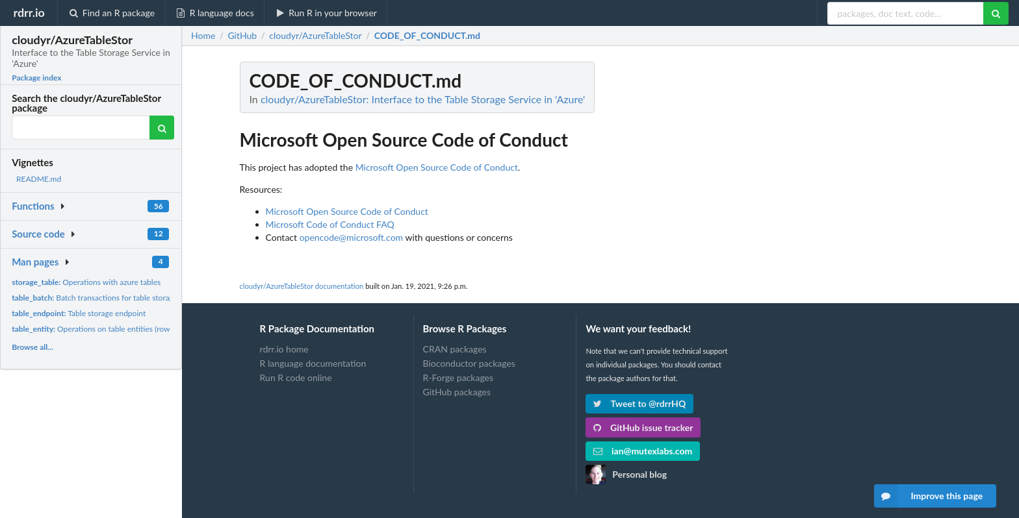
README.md (38, 179)
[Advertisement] (864, 256)
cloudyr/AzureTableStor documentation (302, 286)
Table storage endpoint (79, 313)
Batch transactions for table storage (94, 297)
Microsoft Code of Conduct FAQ (330, 224)
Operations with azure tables (86, 282)
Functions (33, 206)
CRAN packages (455, 349)
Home (203, 35)
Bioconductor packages (469, 363)
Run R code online (296, 377)
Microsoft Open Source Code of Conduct (436, 167)
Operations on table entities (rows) (93, 329)
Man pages (35, 261)
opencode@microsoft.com (351, 237)
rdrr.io (28, 12)
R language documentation (313, 363)
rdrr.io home (284, 349)
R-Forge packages (458, 377)
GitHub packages (457, 391)
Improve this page (928, 496)
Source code (38, 234)
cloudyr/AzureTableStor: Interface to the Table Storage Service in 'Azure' (423, 99)
